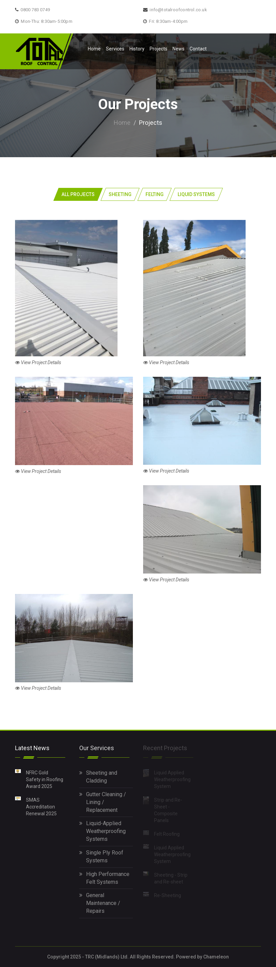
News (178, 48)
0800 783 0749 (35, 9)
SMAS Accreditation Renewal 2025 (41, 806)
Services (115, 48)
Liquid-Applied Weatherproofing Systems (102, 831)
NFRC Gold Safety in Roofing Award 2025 (44, 779)
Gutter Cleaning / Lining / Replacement (102, 802)
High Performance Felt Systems (104, 878)
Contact (198, 48)
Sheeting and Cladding (98, 776)
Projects (158, 48)
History (136, 48)
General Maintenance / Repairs (99, 903)
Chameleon (216, 956)
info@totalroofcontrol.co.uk (178, 9)
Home (94, 48)
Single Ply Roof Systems (101, 856)
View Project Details (38, 362)
